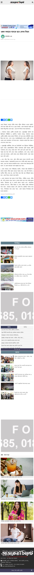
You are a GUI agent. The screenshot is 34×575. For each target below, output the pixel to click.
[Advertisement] (17, 15)
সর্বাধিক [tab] (25, 327)
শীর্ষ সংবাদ (17, 349)
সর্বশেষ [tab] (8, 327)
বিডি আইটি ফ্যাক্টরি (18, 570)
